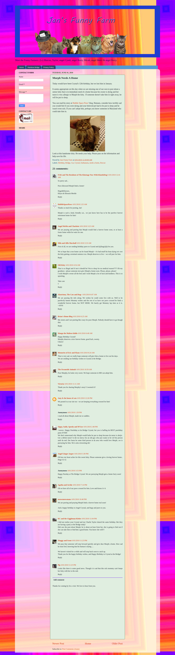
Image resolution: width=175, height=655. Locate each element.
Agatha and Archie (65, 485)
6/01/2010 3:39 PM (81, 454)
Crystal (77, 163)
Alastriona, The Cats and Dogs (70, 295)
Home (21, 67)
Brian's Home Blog (65, 316)
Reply (60, 197)
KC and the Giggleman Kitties (69, 519)
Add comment (58, 580)
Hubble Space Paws (80, 103)
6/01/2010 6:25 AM (80, 316)
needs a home (94, 163)
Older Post (117, 643)
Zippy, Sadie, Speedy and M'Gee (70, 427)
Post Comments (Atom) (70, 649)
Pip (59, 565)
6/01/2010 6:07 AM (90, 295)
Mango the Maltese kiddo (67, 333)
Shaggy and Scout (65, 541)
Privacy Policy (48, 67)
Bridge (67, 163)
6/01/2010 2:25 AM (80, 204)
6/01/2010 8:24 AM (87, 353)
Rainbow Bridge (34, 67)
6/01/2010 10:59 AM (84, 370)
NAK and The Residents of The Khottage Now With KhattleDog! (83, 175)
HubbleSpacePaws (65, 204)
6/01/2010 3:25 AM (87, 226)
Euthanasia (85, 163)
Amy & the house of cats (67, 398)
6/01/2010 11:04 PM (89, 519)
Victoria (61, 384)
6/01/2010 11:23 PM (79, 541)
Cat (72, 163)
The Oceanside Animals (67, 370)
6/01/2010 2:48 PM (91, 427)
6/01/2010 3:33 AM (84, 243)
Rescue (102, 163)
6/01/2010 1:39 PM (75, 413)
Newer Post (58, 643)
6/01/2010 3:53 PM (75, 471)
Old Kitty (61, 265)
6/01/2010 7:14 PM (80, 485)
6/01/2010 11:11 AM (72, 384)
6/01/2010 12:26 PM (84, 398)
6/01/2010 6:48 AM (85, 333)
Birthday (61, 163)
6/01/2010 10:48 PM (79, 499)
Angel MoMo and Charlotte (68, 226)
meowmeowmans (64, 499)
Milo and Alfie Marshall (67, 243)
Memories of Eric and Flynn (69, 353)
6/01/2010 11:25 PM (68, 565)
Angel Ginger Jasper (66, 454)
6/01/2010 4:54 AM (73, 265)
